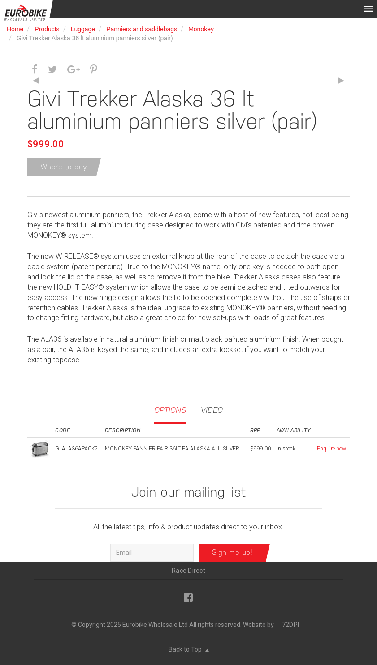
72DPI (290, 624)
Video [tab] (212, 410)
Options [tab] (170, 410)
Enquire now (331, 449)
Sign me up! (232, 552)
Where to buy (64, 167)
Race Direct (188, 570)
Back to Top (189, 649)
